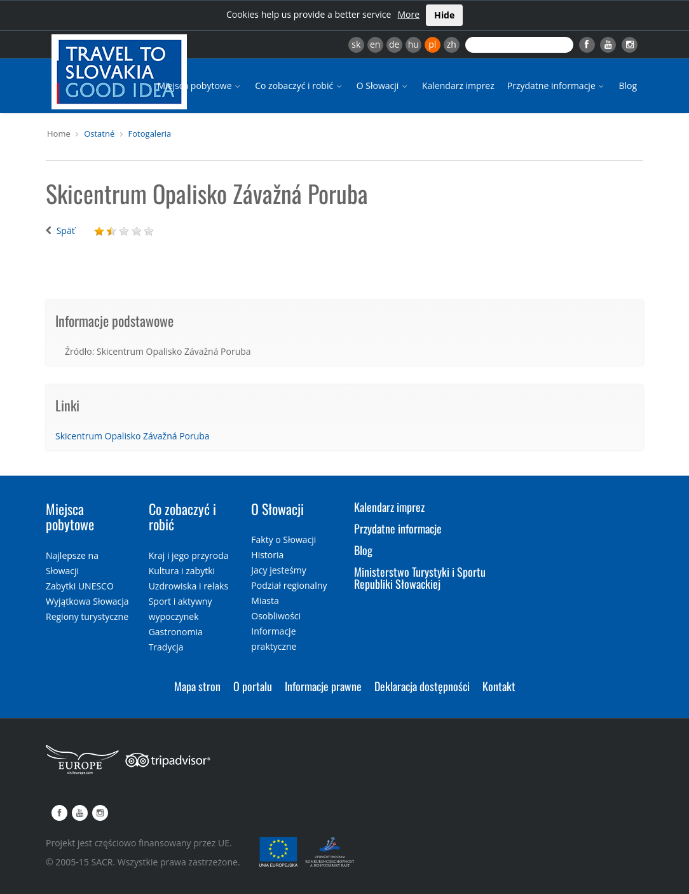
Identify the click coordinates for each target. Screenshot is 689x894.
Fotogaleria (150, 133)
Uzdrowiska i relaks (188, 586)
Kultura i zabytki (182, 571)
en (375, 44)
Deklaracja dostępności (422, 686)
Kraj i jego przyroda (189, 555)
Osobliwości (276, 616)
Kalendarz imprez (458, 85)
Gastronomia (176, 632)
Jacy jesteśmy (278, 570)
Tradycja (166, 647)
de (394, 44)
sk (355, 44)
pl (432, 44)
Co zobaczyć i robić (299, 85)
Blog (627, 85)
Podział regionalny (289, 585)
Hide (444, 15)
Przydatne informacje (556, 85)
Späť (66, 230)
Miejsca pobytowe (200, 85)
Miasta (264, 601)
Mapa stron (197, 686)
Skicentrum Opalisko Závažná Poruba (132, 436)
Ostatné (99, 133)
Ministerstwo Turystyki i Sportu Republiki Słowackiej (420, 578)
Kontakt (498, 686)
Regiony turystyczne (87, 616)
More (408, 14)
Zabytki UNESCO (80, 586)
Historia (267, 555)
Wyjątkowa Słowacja (87, 601)
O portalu (252, 686)
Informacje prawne (323, 686)
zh (451, 44)
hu (413, 44)
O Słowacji (383, 85)
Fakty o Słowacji (283, 539)
